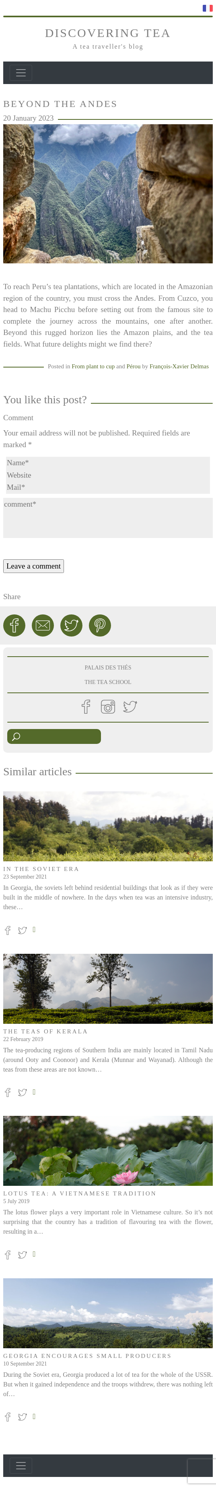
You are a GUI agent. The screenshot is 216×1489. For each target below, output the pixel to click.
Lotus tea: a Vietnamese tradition (80, 1193)
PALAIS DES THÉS (108, 668)
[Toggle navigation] (21, 73)
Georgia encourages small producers (87, 1356)
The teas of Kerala (45, 1031)
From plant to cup (93, 366)
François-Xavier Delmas (179, 366)
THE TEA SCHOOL (107, 682)
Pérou (133, 366)
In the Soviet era (41, 869)
